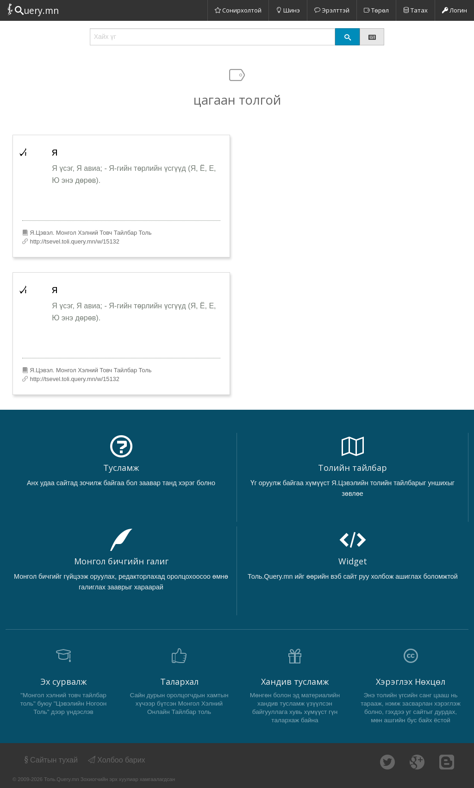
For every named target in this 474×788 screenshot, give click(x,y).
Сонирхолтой (238, 10)
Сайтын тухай (50, 760)
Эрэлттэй (331, 10)
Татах (415, 10)
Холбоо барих (116, 760)
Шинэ (288, 10)
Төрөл (376, 10)
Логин (454, 10)
